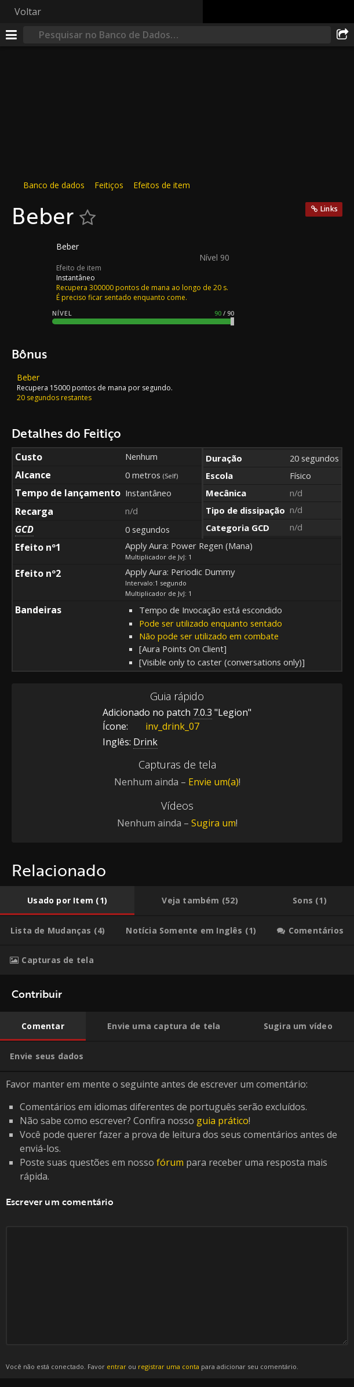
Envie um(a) (213, 781)
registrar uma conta (168, 1366)
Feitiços (108, 185)
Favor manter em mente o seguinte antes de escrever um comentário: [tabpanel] (177, 1225)
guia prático (222, 1120)
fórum (170, 1162)
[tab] (67, 900)
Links (329, 209)
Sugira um (213, 823)
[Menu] (11, 34)
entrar (116, 1366)
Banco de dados (54, 185)
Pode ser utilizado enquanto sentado (210, 623)
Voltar (27, 11)
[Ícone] (31, 255)
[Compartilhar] (342, 34)
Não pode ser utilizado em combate (209, 636)
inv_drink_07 (163, 726)
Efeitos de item (161, 185)
